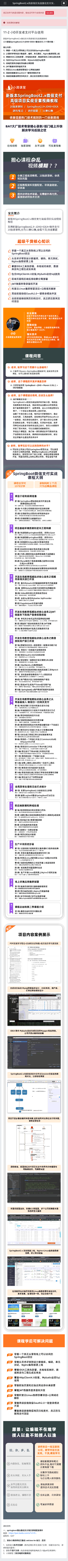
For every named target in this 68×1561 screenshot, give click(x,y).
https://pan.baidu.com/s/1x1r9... (23, 1533)
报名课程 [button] (49, 13)
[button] (64, 3)
